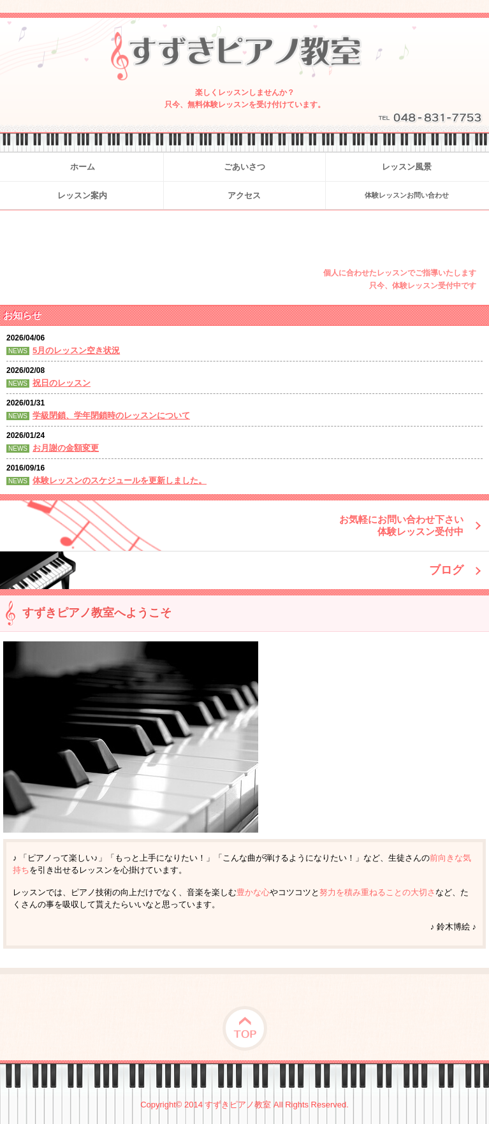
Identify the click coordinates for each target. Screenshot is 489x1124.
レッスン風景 (407, 167)
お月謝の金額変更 (66, 448)
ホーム (82, 167)
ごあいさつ (244, 167)
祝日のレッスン (62, 383)
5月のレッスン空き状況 (76, 350)
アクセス (244, 195)
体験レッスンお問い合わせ (407, 195)
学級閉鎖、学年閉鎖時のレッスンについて (111, 415)
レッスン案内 (82, 195)
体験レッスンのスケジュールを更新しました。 (120, 480)
